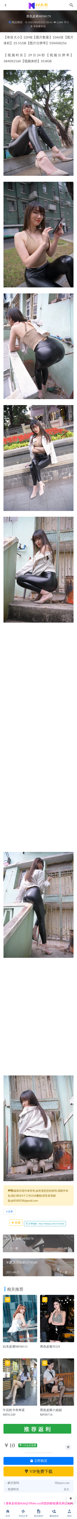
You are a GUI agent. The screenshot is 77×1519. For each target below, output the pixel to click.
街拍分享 (23, 1513)
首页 (7, 1513)
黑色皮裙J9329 (50, 1346)
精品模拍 (17, 22)
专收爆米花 (38, 26)
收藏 (16, 1222)
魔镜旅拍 (54, 1513)
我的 (69, 1513)
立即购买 (38, 1461)
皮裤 (10, 1211)
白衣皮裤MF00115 (15, 1346)
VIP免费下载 (38, 1471)
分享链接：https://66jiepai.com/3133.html (45, 1223)
